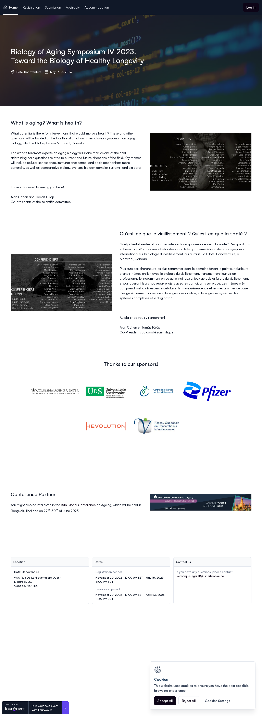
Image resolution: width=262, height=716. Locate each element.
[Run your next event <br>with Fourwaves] (65, 707)
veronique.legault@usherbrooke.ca (200, 576)
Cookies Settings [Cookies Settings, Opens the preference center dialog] (217, 701)
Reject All (189, 701)
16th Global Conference (78, 505)
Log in (250, 7)
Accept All (165, 701)
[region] (202, 685)
